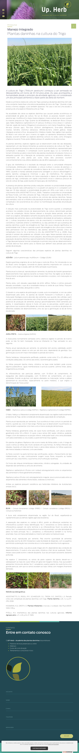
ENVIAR (66, 736)
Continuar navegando (39, 748)
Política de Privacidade (53, 744)
